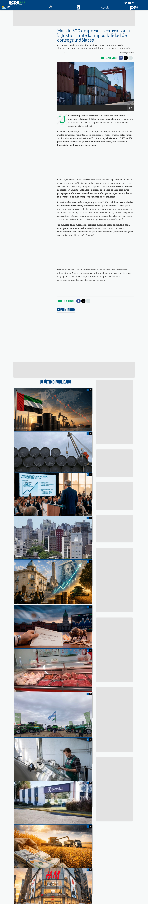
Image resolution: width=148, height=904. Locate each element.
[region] (74, 18)
